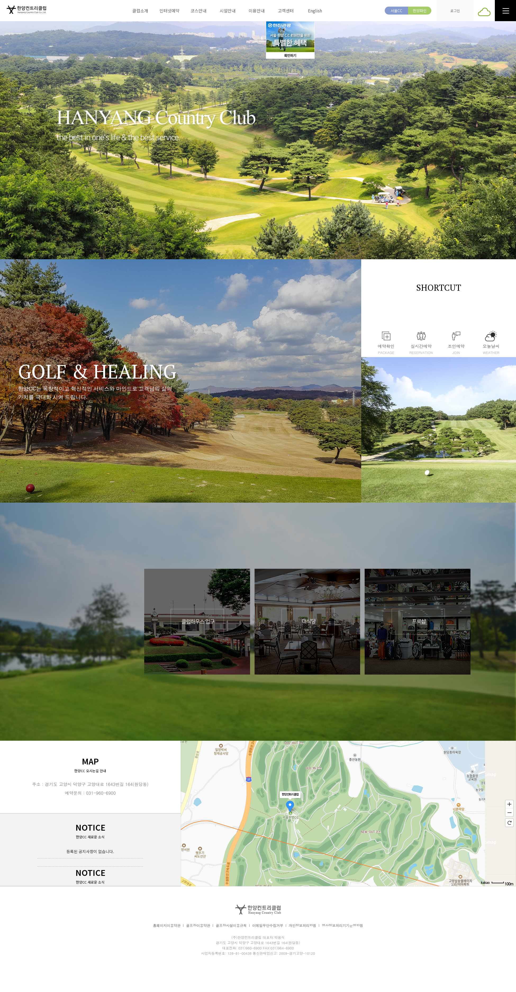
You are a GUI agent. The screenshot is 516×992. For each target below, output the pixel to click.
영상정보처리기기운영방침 (342, 925)
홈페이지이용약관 (166, 925)
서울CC (396, 10)
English (315, 10)
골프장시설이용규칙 (231, 925)
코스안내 (198, 10)
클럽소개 (140, 10)
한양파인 (420, 10)
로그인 (455, 10)
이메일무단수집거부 (267, 925)
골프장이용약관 (198, 925)
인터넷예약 (169, 10)
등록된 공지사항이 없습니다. (90, 851)
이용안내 (257, 10)
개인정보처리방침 (302, 925)
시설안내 (228, 10)
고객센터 (286, 10)
